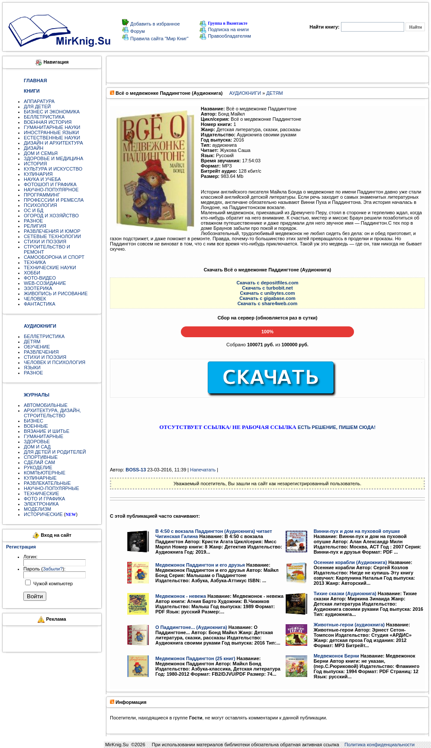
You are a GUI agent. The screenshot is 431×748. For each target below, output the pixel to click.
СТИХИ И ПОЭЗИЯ (45, 241)
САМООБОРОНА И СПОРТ (54, 257)
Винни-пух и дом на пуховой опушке (357, 531)
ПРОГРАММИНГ (42, 194)
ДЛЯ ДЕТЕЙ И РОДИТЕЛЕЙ (55, 452)
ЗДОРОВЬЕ (37, 441)
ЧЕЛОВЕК (35, 298)
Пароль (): (44, 568)
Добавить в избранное (154, 23)
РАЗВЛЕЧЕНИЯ (41, 352)
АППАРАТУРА (39, 101)
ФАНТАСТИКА (39, 303)
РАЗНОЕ (33, 220)
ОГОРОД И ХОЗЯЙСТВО (51, 215)
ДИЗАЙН (33, 148)
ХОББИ (32, 272)
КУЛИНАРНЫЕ (40, 477)
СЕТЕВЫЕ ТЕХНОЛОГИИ (52, 236)
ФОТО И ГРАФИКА (44, 498)
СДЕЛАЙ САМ (39, 462)
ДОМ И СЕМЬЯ (41, 153)
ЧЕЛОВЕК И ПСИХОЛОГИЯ (54, 362)
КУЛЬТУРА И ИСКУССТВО (53, 168)
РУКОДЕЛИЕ (38, 467)
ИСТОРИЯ (35, 163)
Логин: (30, 556)
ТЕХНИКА (35, 262)
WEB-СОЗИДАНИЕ (45, 283)
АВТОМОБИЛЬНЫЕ (46, 405)
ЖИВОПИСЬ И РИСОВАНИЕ (56, 293)
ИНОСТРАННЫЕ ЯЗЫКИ (51, 132)
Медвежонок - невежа (180, 596)
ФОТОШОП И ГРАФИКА (50, 184)
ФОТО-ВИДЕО (40, 277)
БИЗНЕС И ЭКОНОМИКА (52, 111)
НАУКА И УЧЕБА (42, 179)
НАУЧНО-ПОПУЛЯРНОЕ (51, 189)
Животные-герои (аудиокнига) (349, 624)
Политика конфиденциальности (379, 744)
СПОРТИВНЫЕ (41, 457)
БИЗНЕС (33, 420)
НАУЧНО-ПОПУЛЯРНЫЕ (51, 488)
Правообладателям (225, 36)
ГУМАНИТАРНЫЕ (43, 436)
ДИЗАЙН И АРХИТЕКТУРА (53, 142)
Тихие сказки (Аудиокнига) (345, 593)
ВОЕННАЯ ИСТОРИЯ (48, 122)
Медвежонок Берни (336, 655)
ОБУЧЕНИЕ (37, 346)
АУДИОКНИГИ (245, 93)
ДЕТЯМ (32, 341)
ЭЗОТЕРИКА (38, 288)
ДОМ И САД (37, 446)
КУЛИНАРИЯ (38, 174)
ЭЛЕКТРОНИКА (41, 503)
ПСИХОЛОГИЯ (40, 205)
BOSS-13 (135, 469)
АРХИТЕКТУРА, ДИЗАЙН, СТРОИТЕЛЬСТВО (52, 413)
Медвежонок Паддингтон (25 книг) (195, 658)
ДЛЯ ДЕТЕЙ (37, 106)
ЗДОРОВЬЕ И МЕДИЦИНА (53, 158)
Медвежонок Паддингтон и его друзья (200, 564)
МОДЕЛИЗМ (37, 509)
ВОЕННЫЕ (36, 426)
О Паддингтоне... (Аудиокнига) (191, 627)
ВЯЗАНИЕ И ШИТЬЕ (46, 431)
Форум (137, 31)
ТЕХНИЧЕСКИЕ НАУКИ (50, 267)
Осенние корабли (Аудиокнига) (350, 562)
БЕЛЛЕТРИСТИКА (44, 116)
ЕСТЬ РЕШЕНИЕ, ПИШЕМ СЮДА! (337, 427)
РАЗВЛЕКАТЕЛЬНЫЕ (47, 483)
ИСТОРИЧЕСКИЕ (43, 514)
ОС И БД (33, 210)
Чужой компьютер (52, 583)
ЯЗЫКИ (32, 367)
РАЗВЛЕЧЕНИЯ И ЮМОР (52, 231)
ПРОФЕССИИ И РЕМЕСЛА (54, 200)
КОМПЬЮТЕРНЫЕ (44, 472)
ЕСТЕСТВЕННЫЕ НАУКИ (52, 137)
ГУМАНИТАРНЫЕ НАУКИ (52, 127)
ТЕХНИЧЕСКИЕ (41, 493)
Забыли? (53, 568)
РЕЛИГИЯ (35, 226)
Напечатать (203, 469)
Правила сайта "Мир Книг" (159, 38)
